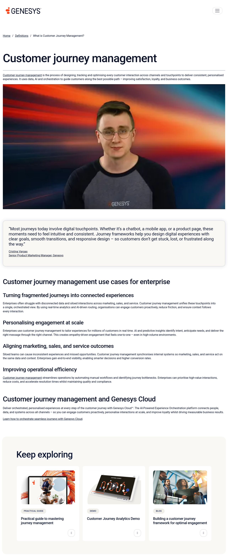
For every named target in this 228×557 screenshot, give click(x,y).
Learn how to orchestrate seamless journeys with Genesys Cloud (42, 419)
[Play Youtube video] (114, 146)
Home (6, 35)
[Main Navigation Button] (217, 10)
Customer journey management (22, 75)
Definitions (21, 35)
